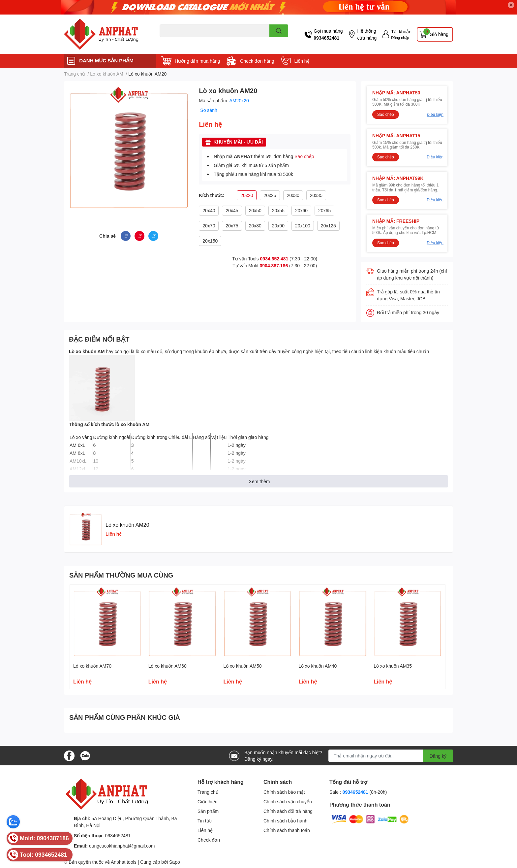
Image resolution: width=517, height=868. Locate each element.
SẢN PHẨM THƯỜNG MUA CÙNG (121, 575)
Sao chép (304, 156)
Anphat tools (124, 862)
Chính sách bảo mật (284, 792)
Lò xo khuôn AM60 (167, 666)
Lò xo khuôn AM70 (92, 666)
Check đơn (209, 840)
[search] (278, 30)
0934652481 (326, 38)
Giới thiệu (208, 801)
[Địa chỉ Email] (390, 756)
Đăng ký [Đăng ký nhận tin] (438, 756)
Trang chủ (208, 792)
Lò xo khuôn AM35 (393, 666)
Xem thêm (259, 481)
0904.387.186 (274, 265)
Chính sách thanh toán (286, 830)
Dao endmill (170, 40)
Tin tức (205, 820)
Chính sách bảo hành (285, 820)
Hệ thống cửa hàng (367, 34)
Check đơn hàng (257, 61)
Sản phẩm (208, 811)
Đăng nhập (400, 37)
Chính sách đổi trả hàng (288, 811)
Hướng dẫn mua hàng (197, 61)
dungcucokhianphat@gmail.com (122, 846)
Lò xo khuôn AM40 (317, 666)
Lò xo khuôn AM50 (243, 666)
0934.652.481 (274, 258)
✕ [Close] (511, 5)
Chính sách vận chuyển (287, 801)
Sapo (174, 862)
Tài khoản (401, 31)
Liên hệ (302, 61)
